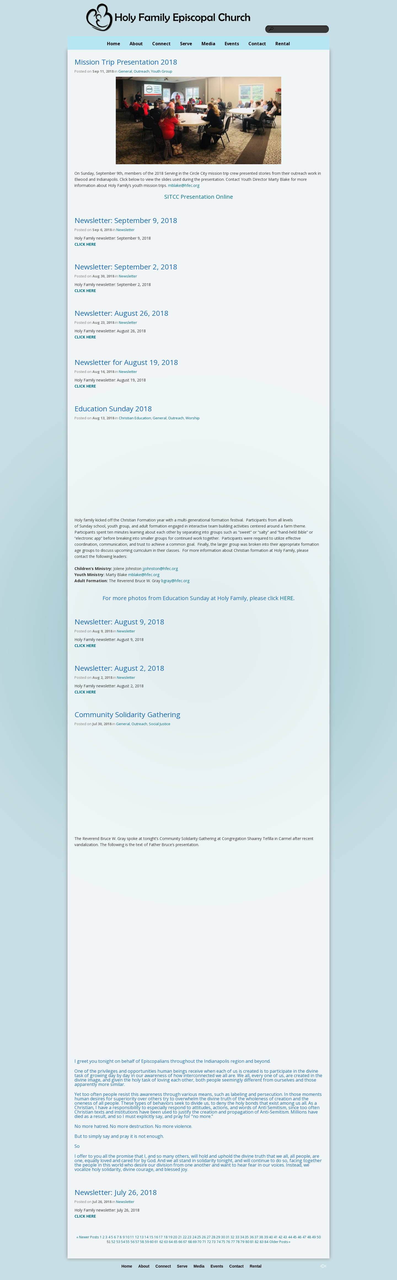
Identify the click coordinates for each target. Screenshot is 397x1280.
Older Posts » (279, 1241)
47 (304, 1237)
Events (232, 44)
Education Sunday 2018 (113, 409)
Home (113, 44)
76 (228, 1241)
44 (290, 1237)
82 (257, 1241)
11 (132, 1237)
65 (176, 1241)
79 (242, 1241)
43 (285, 1237)
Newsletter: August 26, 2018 (121, 313)
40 (271, 1237)
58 (142, 1241)
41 (276, 1237)
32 (232, 1237)
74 (219, 1241)
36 (252, 1237)
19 (170, 1237)
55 (128, 1241)
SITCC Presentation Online (198, 196)
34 (242, 1237)
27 (209, 1237)
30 (223, 1237)
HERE (286, 598)
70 (199, 1241)
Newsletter (125, 229)
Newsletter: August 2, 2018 (119, 668)
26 (204, 1237)
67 (185, 1241)
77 (233, 1241)
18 (166, 1237)
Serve (186, 44)
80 (247, 1241)
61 (156, 1241)
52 (113, 1241)
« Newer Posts (87, 1237)
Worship (193, 417)
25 (199, 1237)
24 (194, 1237)
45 (295, 1237)
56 (133, 1241)
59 (147, 1241)
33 (237, 1237)
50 (319, 1237)
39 (266, 1237)
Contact (257, 44)
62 (161, 1241)
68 (190, 1241)
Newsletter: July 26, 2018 (115, 1192)
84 (266, 1241)
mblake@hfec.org (183, 185)
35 (247, 1237)
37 (256, 1237)
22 (185, 1237)
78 (238, 1241)
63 (166, 1241)
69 (195, 1241)
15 (151, 1237)
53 (118, 1241)
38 (261, 1237)
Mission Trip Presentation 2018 (125, 62)
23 (189, 1237)
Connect (161, 44)
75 (223, 1241)
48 (309, 1237)
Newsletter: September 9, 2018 (125, 220)
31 (228, 1237)
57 (137, 1241)
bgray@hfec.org (175, 580)
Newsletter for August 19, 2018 (126, 362)
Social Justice (159, 723)
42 (280, 1237)
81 (252, 1241)
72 (209, 1241)
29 (218, 1237)
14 (146, 1237)
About (136, 44)
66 (180, 1241)
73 (214, 1241)
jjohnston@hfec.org (160, 568)
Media (208, 44)
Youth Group (161, 71)
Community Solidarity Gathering (127, 714)
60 (152, 1241)
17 (161, 1237)
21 (180, 1237)
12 (137, 1237)
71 (204, 1241)
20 (175, 1237)
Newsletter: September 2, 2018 (125, 267)
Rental (282, 44)
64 (171, 1241)
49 (314, 1237)
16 (156, 1237)
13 (142, 1237)
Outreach (141, 71)
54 (123, 1241)
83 (262, 1241)
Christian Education (135, 417)
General (125, 71)
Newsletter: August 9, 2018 (119, 622)
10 (127, 1237)
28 (213, 1237)
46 (299, 1237)
